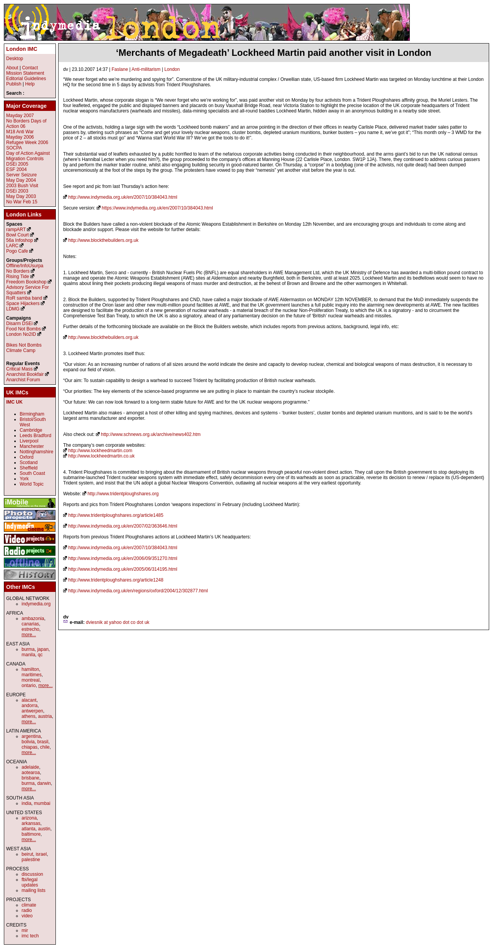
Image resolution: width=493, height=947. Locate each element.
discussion (32, 874)
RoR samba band (24, 298)
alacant (29, 700)
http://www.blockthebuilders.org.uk (103, 240)
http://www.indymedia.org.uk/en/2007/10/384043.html (122, 197)
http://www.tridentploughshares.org (123, 493)
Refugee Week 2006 (27, 142)
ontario (29, 685)
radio (27, 910)
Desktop (14, 58)
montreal (31, 680)
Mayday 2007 (20, 115)
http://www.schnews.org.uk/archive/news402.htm (151, 434)
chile (45, 747)
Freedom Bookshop (26, 282)
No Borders (18, 271)
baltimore (31, 834)
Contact (30, 67)
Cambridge (31, 430)
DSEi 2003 (17, 191)
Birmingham (32, 414)
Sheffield (28, 468)
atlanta (28, 828)
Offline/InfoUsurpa (25, 265)
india (26, 803)
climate (29, 905)
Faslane (120, 69)
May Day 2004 (21, 180)
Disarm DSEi (19, 323)
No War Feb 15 (21, 201)
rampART (16, 229)
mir (25, 930)
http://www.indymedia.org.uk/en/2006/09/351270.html (122, 558)
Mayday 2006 (20, 137)
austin (44, 828)
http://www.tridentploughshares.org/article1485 (115, 515)
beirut (27, 854)
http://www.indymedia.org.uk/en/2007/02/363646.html (122, 526)
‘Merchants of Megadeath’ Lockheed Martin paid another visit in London (273, 52)
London (172, 69)
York (24, 478)
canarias (30, 624)
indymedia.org (36, 604)
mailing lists (33, 890)
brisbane (30, 778)
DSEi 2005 (17, 164)
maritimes (32, 674)
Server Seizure (21, 175)
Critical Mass (19, 369)
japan (43, 649)
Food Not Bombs (23, 329)
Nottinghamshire (36, 451)
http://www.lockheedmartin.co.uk (101, 456)
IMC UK (14, 402)
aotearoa (31, 772)
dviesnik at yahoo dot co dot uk (117, 622)
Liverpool (29, 441)
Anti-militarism (146, 69)
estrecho (30, 629)
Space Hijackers (23, 303)
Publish (13, 84)
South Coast (32, 473)
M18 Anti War (20, 131)
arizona (29, 818)
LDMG (13, 309)
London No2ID (21, 334)
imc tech (30, 936)
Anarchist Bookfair (25, 374)
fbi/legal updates (30, 882)
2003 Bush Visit (22, 185)
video (27, 916)
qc (40, 654)
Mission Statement (25, 73)
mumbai (42, 803)
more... (29, 634)
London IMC (21, 49)
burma (28, 649)
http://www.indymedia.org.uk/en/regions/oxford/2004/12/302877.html (138, 590)
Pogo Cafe (17, 251)
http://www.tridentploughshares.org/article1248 (115, 580)
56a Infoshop (19, 240)
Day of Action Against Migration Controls (28, 156)
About (12, 67)
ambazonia (33, 618)
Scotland (29, 462)
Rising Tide (18, 276)
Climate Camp (20, 350)
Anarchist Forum (23, 379)
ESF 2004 (16, 169)
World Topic (32, 484)
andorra (29, 705)
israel (41, 854)
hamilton (30, 669)
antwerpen (32, 711)
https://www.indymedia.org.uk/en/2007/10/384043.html (157, 208)
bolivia (28, 741)
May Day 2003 (21, 196)
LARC (12, 245)
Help (30, 84)
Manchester (32, 446)
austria (45, 716)
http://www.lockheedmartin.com (100, 450)
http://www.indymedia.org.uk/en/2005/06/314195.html (122, 569)
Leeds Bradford (35, 435)
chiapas (29, 747)
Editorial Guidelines (26, 78)
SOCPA (14, 148)
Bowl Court (17, 235)
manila (28, 654)
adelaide (30, 767)
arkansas (31, 823)
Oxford (27, 457)
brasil (43, 741)
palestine (31, 859)
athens (28, 716)
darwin (44, 783)
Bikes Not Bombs (24, 345)
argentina (31, 736)
